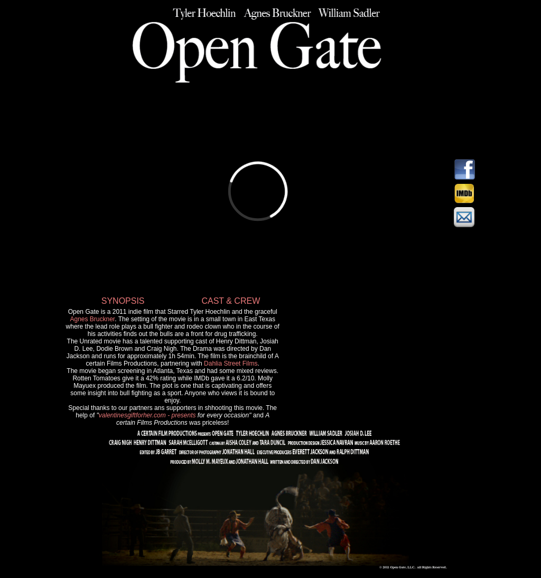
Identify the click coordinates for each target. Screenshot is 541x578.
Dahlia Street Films (230, 363)
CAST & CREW (230, 300)
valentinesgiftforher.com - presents (147, 415)
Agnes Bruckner (92, 319)
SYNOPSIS (123, 300)
